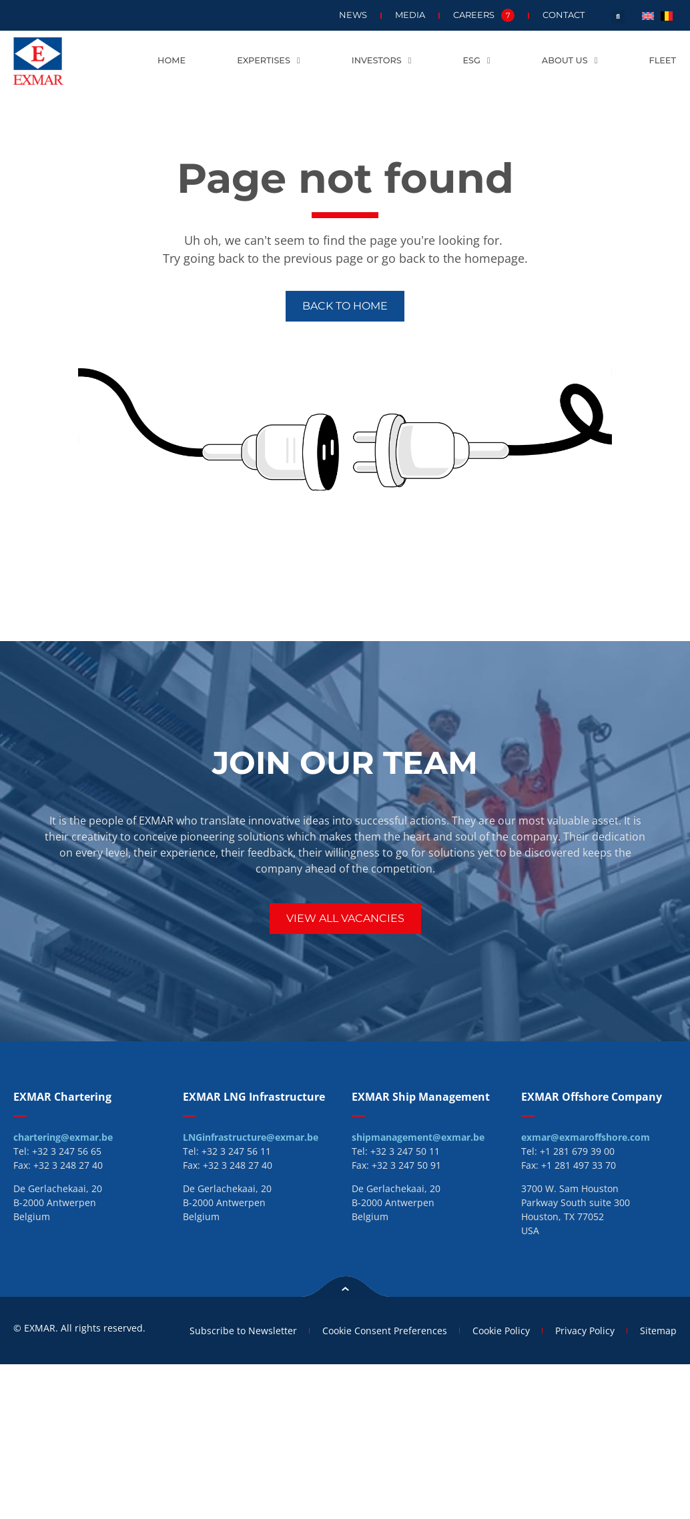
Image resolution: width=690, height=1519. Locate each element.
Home (171, 60)
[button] (618, 16)
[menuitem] (648, 15)
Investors (382, 61)
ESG (476, 61)
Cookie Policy (497, 1330)
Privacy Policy (583, 1330)
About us (569, 61)
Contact (564, 15)
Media (410, 15)
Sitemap (658, 1330)
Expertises (268, 61)
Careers (483, 15)
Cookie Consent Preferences (378, 1330)
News (353, 15)
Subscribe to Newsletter (235, 1330)
